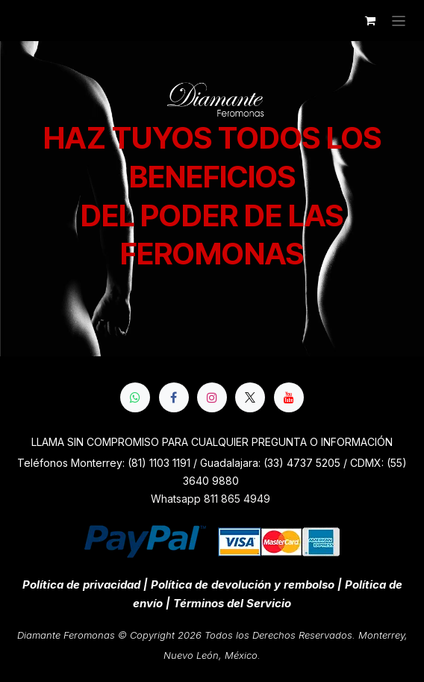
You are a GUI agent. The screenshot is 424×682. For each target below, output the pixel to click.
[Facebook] (174, 397)
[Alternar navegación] (399, 20)
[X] (250, 397)
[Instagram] (212, 397)
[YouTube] (289, 397)
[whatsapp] (135, 397)
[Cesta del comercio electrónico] (370, 21)
